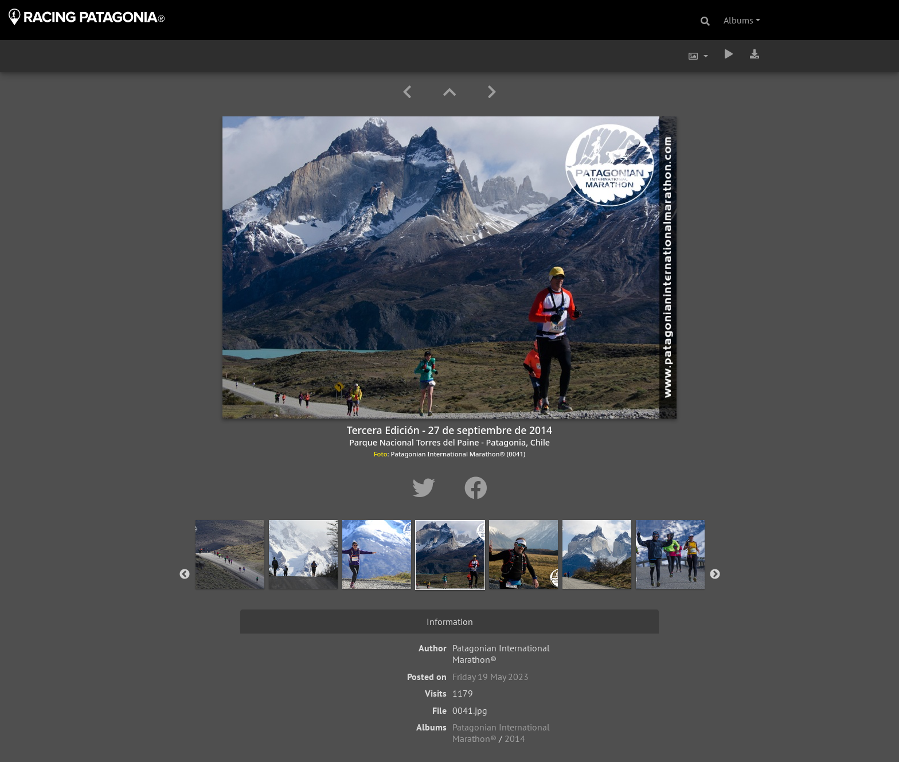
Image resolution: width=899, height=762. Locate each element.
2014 (515, 738)
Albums (738, 20)
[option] (230, 572)
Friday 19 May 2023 (490, 676)
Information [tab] (450, 621)
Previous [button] (184, 574)
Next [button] (715, 574)
